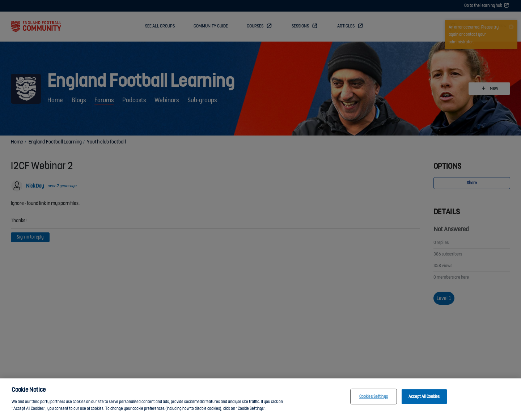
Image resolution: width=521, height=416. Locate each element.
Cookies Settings (373, 398)
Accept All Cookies (424, 398)
